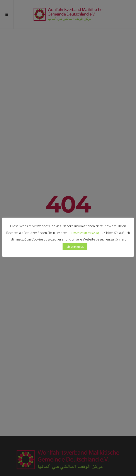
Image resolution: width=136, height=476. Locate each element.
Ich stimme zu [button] (75, 246)
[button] (54, 245)
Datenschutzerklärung (85, 233)
